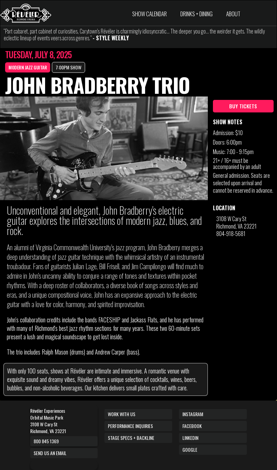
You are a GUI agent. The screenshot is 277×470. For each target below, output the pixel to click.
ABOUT (233, 13)
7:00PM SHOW (68, 67)
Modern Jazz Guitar (27, 67)
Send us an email (50, 452)
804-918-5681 (230, 234)
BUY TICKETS (243, 106)
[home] (25, 13)
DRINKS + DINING (196, 13)
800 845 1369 (46, 441)
